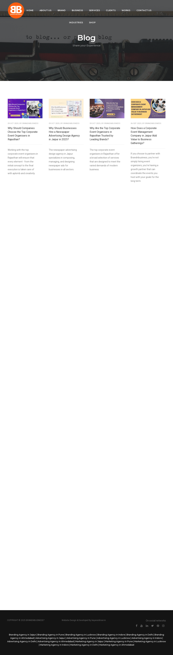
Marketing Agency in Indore (54, 645)
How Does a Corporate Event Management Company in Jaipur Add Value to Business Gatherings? (144, 138)
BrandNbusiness (30, 127)
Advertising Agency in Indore (147, 638)
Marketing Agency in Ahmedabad (116, 645)
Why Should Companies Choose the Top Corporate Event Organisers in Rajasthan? (23, 136)
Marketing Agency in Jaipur (89, 641)
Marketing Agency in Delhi (84, 645)
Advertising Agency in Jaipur (50, 638)
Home (31, 6)
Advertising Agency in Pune (81, 638)
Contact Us (145, 6)
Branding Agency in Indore (111, 634)
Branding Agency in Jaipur (22, 634)
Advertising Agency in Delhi (21, 641)
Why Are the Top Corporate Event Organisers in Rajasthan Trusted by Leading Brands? (105, 136)
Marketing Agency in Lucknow (150, 641)
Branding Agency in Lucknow (81, 634)
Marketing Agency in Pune (119, 641)
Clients (112, 6)
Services (95, 6)
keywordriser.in (99, 620)
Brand (63, 6)
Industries (77, 18)
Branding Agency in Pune (51, 634)
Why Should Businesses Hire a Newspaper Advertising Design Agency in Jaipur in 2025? (64, 136)
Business (78, 6)
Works (127, 6)
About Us (47, 6)
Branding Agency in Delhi (140, 634)
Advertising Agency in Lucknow (113, 638)
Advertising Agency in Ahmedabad (56, 641)
